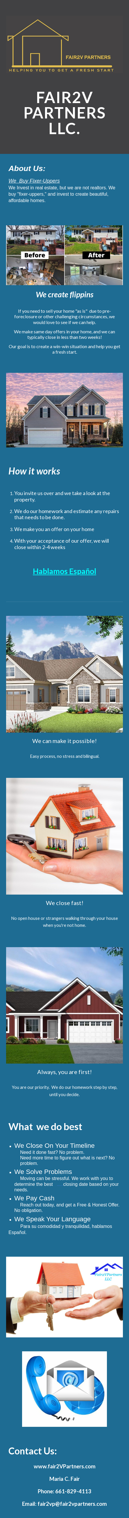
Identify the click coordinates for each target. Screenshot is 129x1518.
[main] (64, 112)
